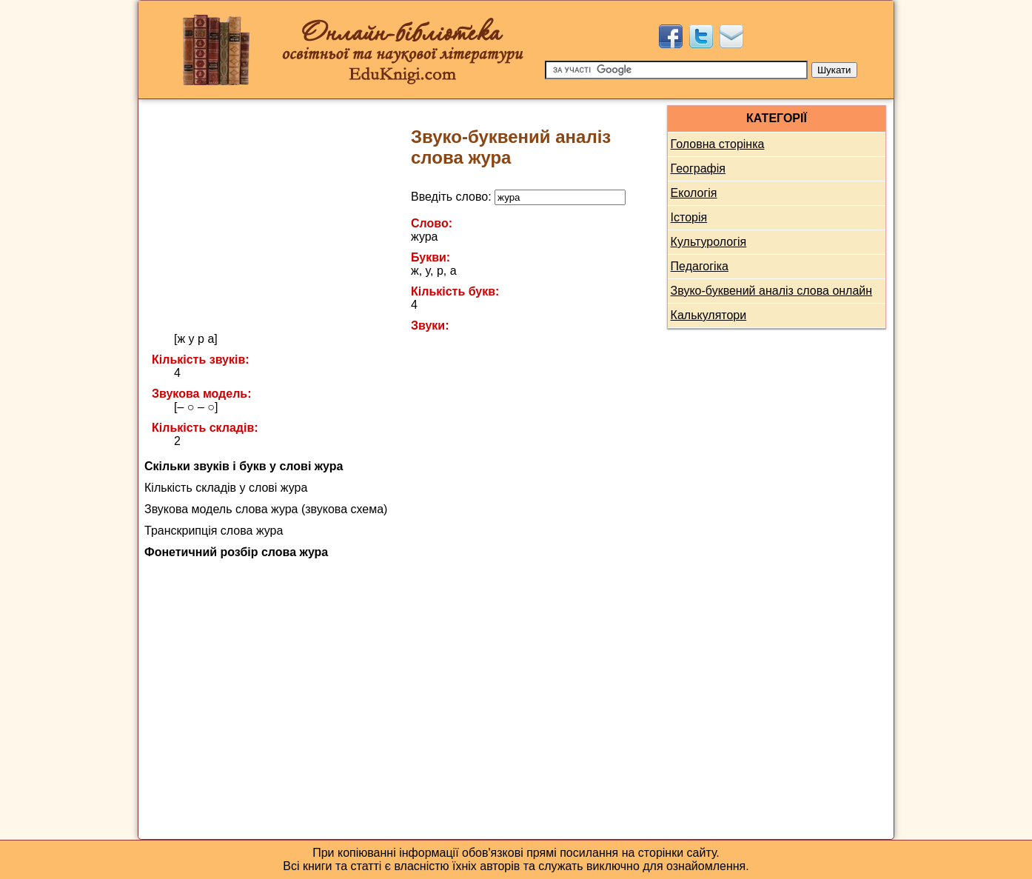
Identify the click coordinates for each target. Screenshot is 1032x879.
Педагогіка (699, 266)
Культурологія (709, 241)
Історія (689, 217)
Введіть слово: (518, 196)
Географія (698, 168)
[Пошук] (676, 70)
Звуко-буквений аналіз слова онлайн (772, 290)
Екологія (694, 193)
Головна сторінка (718, 144)
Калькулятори (709, 315)
